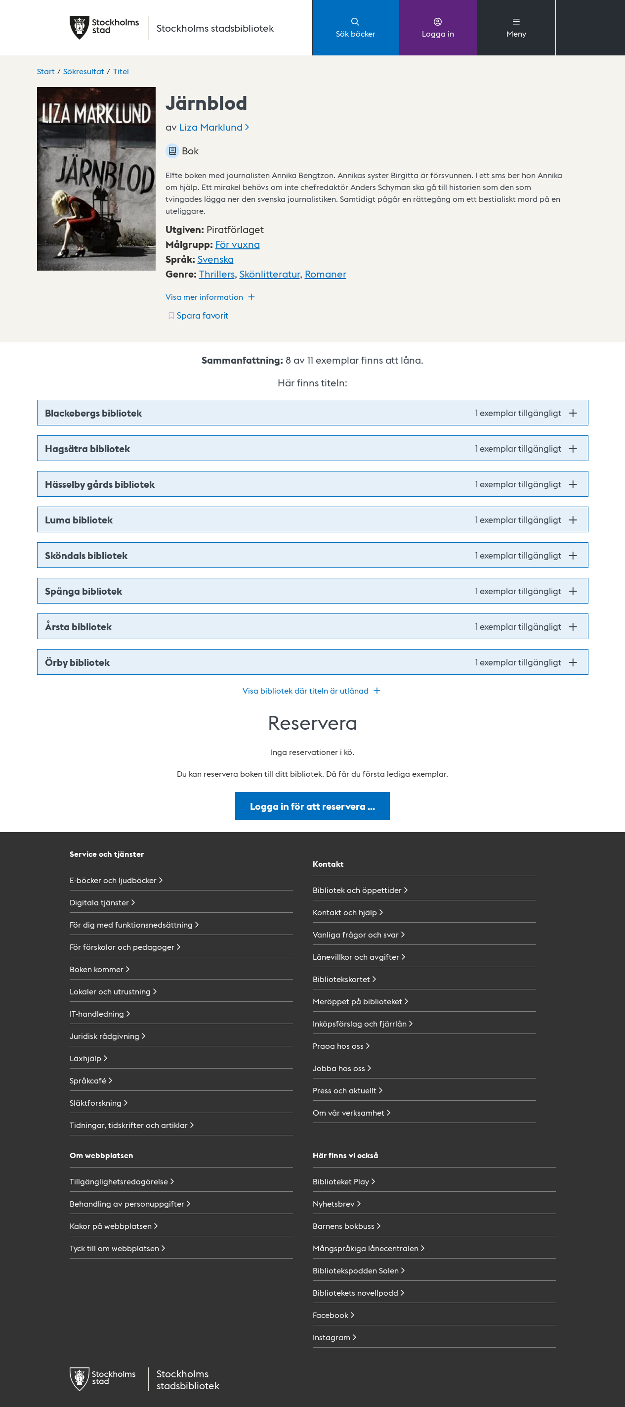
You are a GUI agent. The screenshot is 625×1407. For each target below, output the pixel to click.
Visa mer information (211, 297)
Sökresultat (83, 71)
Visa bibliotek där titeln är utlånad (313, 691)
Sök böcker (355, 27)
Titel (121, 71)
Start (46, 71)
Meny (516, 27)
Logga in (438, 27)
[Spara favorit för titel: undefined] (198, 315)
